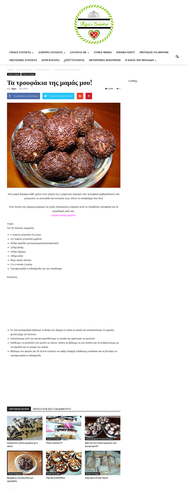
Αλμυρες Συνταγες (51, 52)
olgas (13, 88)
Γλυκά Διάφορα (14, 74)
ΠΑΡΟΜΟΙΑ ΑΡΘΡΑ (19, 409)
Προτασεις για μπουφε (154, 52)
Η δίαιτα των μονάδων (141, 60)
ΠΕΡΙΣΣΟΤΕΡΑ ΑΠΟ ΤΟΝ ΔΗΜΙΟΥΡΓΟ (52, 409)
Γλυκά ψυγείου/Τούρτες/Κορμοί (99, 439)
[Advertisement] (63, 299)
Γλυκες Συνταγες (21, 52)
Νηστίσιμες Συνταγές (23, 60)
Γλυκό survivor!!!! (54, 443)
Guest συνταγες (74, 60)
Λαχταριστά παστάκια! (96, 478)
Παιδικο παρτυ (125, 52)
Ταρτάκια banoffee (55, 478)
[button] (177, 57)
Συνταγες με (79, 52)
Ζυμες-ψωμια (103, 52)
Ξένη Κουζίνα (50, 60)
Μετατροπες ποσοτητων (105, 60)
